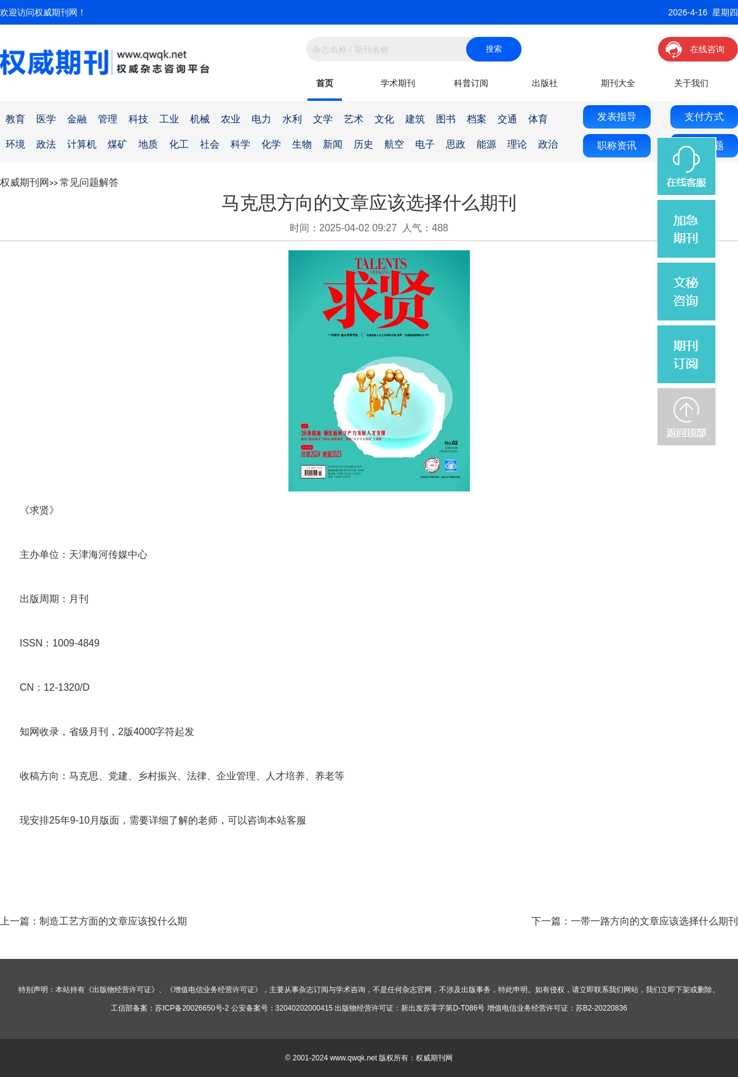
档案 (476, 119)
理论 (517, 144)
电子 (425, 144)
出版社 (545, 83)
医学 (46, 119)
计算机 (82, 144)
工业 (169, 119)
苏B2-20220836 (601, 1008)
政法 (46, 144)
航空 (394, 144)
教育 (15, 119)
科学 (240, 144)
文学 (323, 119)
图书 (446, 119)
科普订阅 (471, 83)
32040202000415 (304, 1008)
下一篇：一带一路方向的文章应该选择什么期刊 (634, 921)
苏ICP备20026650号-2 (192, 1008)
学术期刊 (398, 83)
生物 (302, 144)
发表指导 (617, 116)
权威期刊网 (24, 182)
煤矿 (117, 144)
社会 (210, 144)
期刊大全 (618, 83)
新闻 (333, 144)
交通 (507, 119)
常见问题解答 (89, 182)
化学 (271, 144)
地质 (148, 144)
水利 (292, 119)
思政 (456, 144)
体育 (538, 119)
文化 (384, 119)
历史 (363, 144)
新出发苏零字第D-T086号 (443, 1008)
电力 (261, 119)
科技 (138, 119)
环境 (15, 144)
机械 (200, 119)
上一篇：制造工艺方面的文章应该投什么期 (93, 921)
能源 (486, 144)
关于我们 (691, 83)
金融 (77, 119)
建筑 (415, 119)
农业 (230, 119)
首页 (324, 83)
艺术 (353, 119)
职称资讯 (617, 145)
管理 (107, 119)
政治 (548, 144)
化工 (179, 144)
